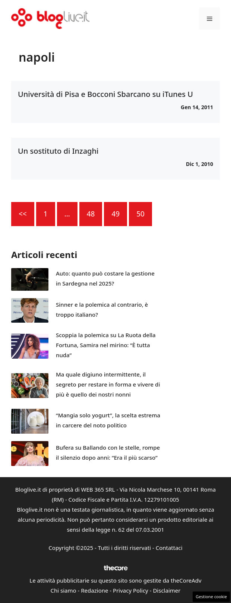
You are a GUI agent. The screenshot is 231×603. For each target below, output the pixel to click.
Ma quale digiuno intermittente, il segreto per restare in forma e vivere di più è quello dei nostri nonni (108, 384)
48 (91, 214)
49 (115, 214)
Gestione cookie (211, 596)
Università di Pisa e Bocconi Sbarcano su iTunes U (105, 94)
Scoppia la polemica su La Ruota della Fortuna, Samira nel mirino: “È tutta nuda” (106, 345)
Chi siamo (63, 590)
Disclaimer (166, 590)
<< (23, 214)
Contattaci (169, 547)
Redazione (94, 590)
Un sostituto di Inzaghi (58, 151)
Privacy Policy (130, 590)
